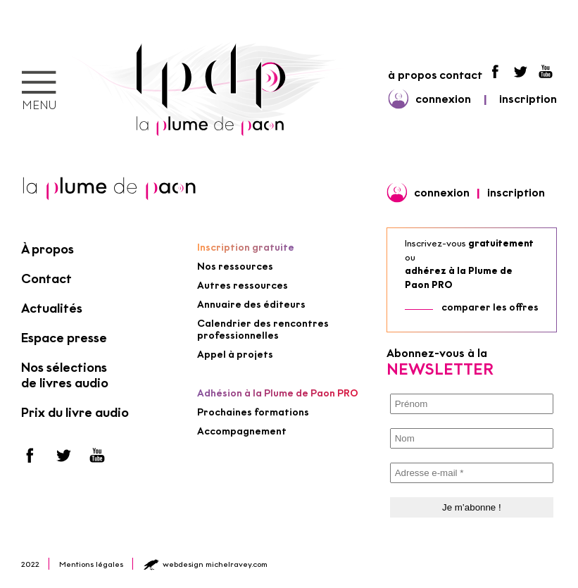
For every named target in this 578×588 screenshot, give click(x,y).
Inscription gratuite (245, 248)
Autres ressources (242, 286)
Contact (46, 279)
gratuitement (501, 243)
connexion (443, 99)
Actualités (51, 308)
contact (460, 75)
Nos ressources (235, 267)
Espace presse (64, 338)
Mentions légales (91, 564)
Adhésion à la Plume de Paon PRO (277, 393)
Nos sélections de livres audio (64, 375)
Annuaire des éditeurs (251, 305)
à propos (412, 75)
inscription (528, 99)
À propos (47, 249)
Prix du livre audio (75, 412)
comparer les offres (490, 307)
